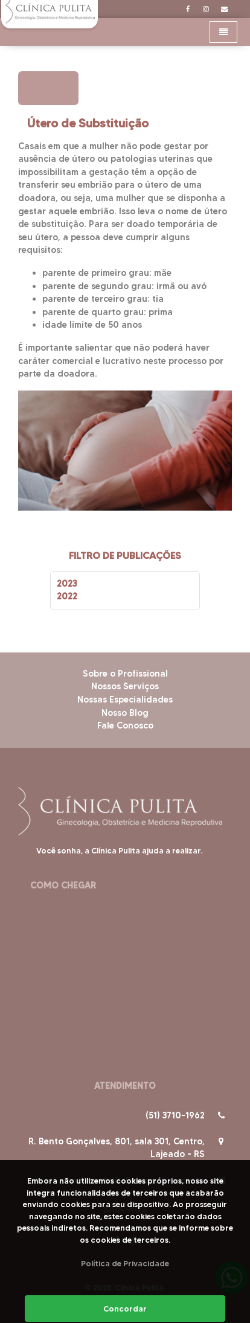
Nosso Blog (125, 712)
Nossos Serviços (125, 686)
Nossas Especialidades (125, 699)
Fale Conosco (125, 725)
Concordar (125, 1308)
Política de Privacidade (125, 1263)
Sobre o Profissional (125, 673)
